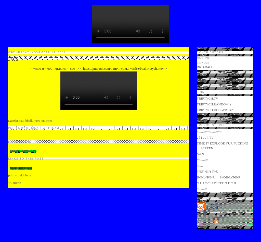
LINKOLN (203, 63)
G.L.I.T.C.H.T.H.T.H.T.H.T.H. (217, 183)
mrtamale (205, 67)
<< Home (14, 183)
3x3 (21, 121)
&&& (200, 154)
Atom (209, 223)
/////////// (202, 189)
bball (28, 121)
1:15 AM (53, 128)
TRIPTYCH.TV (207, 98)
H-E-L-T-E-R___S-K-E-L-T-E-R (219, 177)
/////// (200, 165)
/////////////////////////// (209, 132)
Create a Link (21, 168)
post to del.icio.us (20, 175)
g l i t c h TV (205, 137)
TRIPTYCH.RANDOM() (214, 104)
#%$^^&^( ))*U (207, 171)
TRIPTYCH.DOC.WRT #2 (215, 110)
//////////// (202, 160)
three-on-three (43, 121)
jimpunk (203, 58)
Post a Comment (23, 151)
